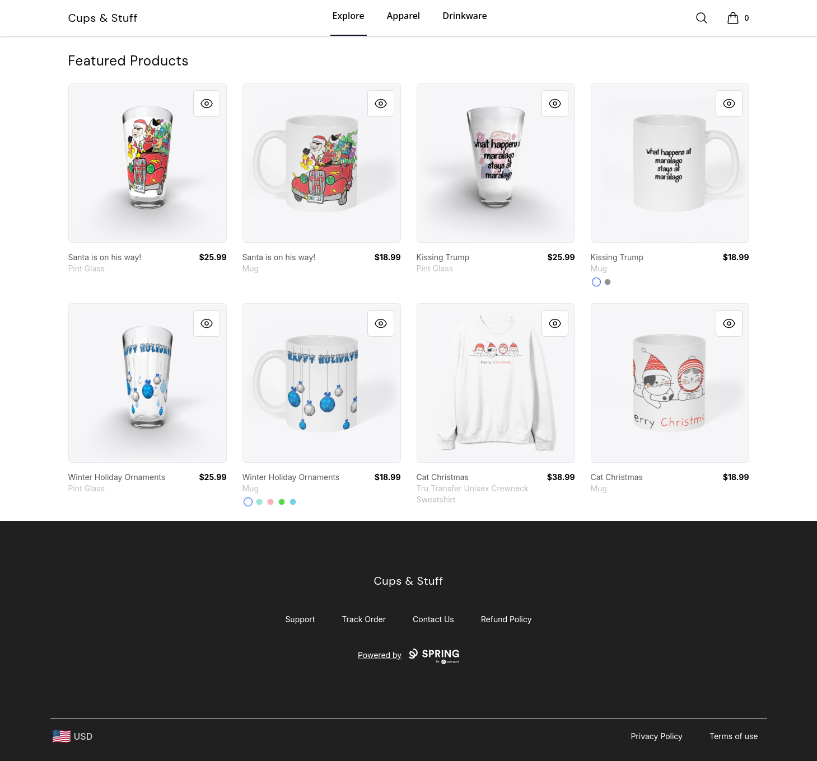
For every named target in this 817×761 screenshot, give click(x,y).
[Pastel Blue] (293, 502)
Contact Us (433, 619)
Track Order (364, 619)
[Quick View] (206, 103)
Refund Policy (506, 619)
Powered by (408, 656)
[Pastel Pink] (270, 502)
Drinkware (464, 16)
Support (300, 619)
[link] (147, 163)
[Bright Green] (281, 502)
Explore (349, 16)
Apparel (403, 16)
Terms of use (733, 736)
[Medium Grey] (607, 282)
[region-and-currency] (73, 737)
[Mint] (259, 502)
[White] (596, 282)
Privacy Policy (657, 736)
